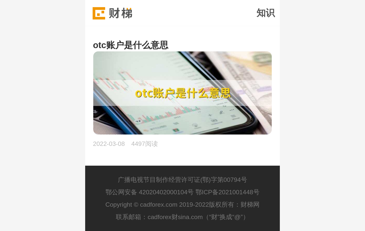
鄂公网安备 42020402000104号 (149, 192)
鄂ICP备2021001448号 (227, 192)
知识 (266, 13)
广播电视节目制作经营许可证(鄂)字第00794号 (182, 179)
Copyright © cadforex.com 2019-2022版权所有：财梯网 (182, 204)
